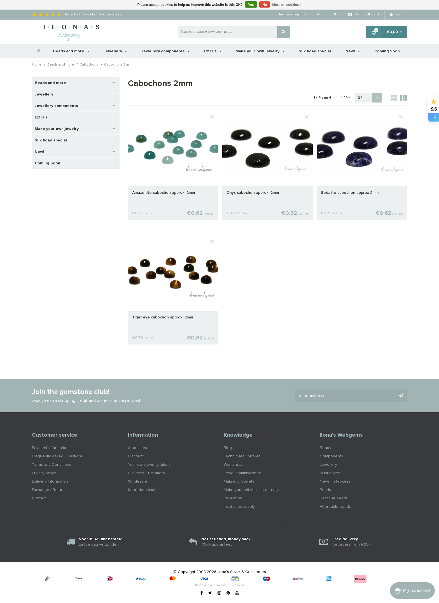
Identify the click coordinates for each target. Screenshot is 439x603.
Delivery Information (50, 481)
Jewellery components (165, 51)
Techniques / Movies (242, 456)
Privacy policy (44, 473)
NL (319, 14)
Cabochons (89, 65)
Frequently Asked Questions (57, 456)
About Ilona (138, 448)
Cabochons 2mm (117, 65)
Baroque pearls (334, 498)
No (264, 5)
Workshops (234, 465)
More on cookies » (287, 5)
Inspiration (233, 498)
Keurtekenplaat (141, 490)
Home (36, 65)
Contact (39, 498)
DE (335, 14)
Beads (325, 448)
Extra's (212, 51)
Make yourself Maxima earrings (252, 490)
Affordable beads (335, 507)
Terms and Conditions (51, 465)
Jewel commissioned (242, 473)
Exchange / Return (48, 490)
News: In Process (335, 481)
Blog (228, 448)
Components (331, 456)
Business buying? (292, 14)
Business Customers (146, 473)
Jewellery (115, 51)
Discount (136, 456)
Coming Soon (387, 51)
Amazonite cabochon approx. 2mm (163, 193)
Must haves (330, 473)
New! (352, 51)
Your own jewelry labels (149, 465)
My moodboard (363, 14)
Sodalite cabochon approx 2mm (350, 193)
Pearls (325, 490)
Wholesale (137, 481)
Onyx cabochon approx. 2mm (252, 193)
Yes (251, 5)
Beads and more (71, 51)
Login (397, 14)
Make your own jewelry (259, 51)
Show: (346, 97)
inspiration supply (239, 507)
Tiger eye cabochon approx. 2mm (162, 317)
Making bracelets (239, 481)
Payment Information (50, 448)
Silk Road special (315, 51)
